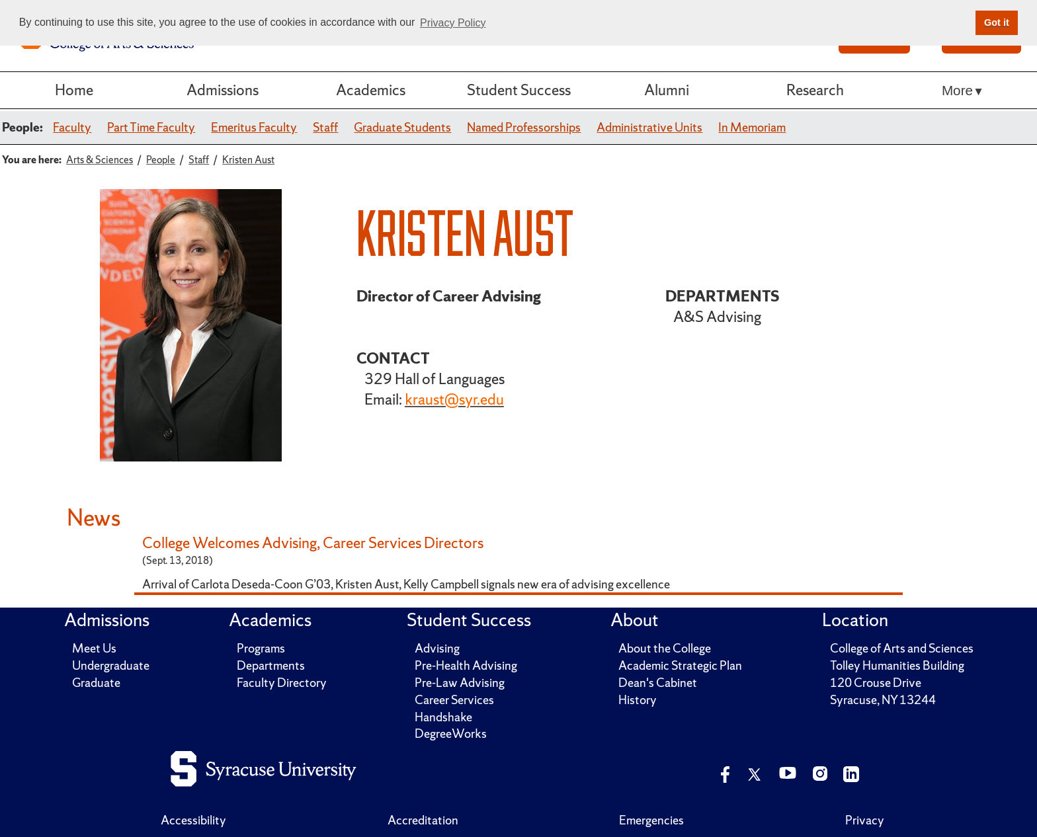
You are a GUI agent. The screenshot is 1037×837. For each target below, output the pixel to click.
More (957, 90)
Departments (271, 665)
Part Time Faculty (151, 127)
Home (74, 90)
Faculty (72, 127)
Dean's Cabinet (657, 682)
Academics (370, 90)
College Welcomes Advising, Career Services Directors (312, 543)
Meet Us (94, 648)
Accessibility (193, 820)
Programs (261, 648)
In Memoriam (752, 127)
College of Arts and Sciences (902, 648)
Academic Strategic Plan (680, 665)
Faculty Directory (282, 682)
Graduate (96, 682)
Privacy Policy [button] (453, 22)
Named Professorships (524, 127)
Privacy (864, 820)
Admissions (223, 90)
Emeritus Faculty (254, 127)
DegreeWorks (451, 733)
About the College (664, 648)
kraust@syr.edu (454, 399)
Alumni (666, 90)
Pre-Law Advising (460, 682)
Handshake (443, 717)
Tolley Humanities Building (897, 665)
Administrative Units (649, 127)
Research (815, 90)
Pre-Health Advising (466, 665)
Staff (325, 127)
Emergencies (651, 820)
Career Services (454, 700)
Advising (437, 648)
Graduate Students (402, 127)
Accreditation (423, 820)
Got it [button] (996, 22)
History (637, 700)
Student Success (519, 90)
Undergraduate (110, 665)
